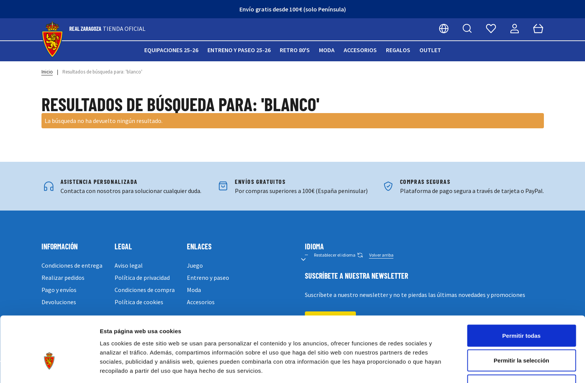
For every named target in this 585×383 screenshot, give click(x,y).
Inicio (47, 72)
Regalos (398, 50)
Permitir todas (521, 289)
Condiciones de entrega (71, 265)
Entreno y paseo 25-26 (239, 50)
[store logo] (52, 39)
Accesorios (360, 50)
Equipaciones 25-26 (171, 50)
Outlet (430, 50)
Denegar (521, 339)
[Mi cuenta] (514, 28)
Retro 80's (295, 50)
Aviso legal (129, 265)
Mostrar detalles (412, 368)
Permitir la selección (521, 314)
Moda (327, 50)
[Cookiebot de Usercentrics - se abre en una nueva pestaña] (49, 368)
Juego (195, 265)
